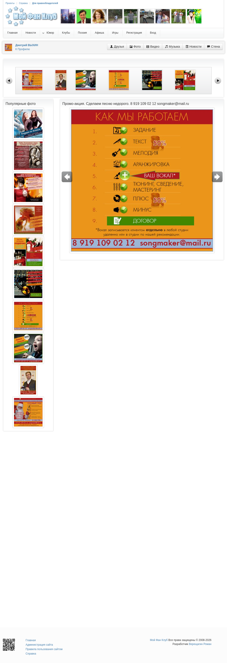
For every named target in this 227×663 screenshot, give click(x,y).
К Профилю (22, 49)
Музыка (172, 46)
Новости (193, 46)
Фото (135, 46)
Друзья (117, 46)
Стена (213, 46)
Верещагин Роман (200, 644)
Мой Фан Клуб (159, 640)
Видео (152, 46)
